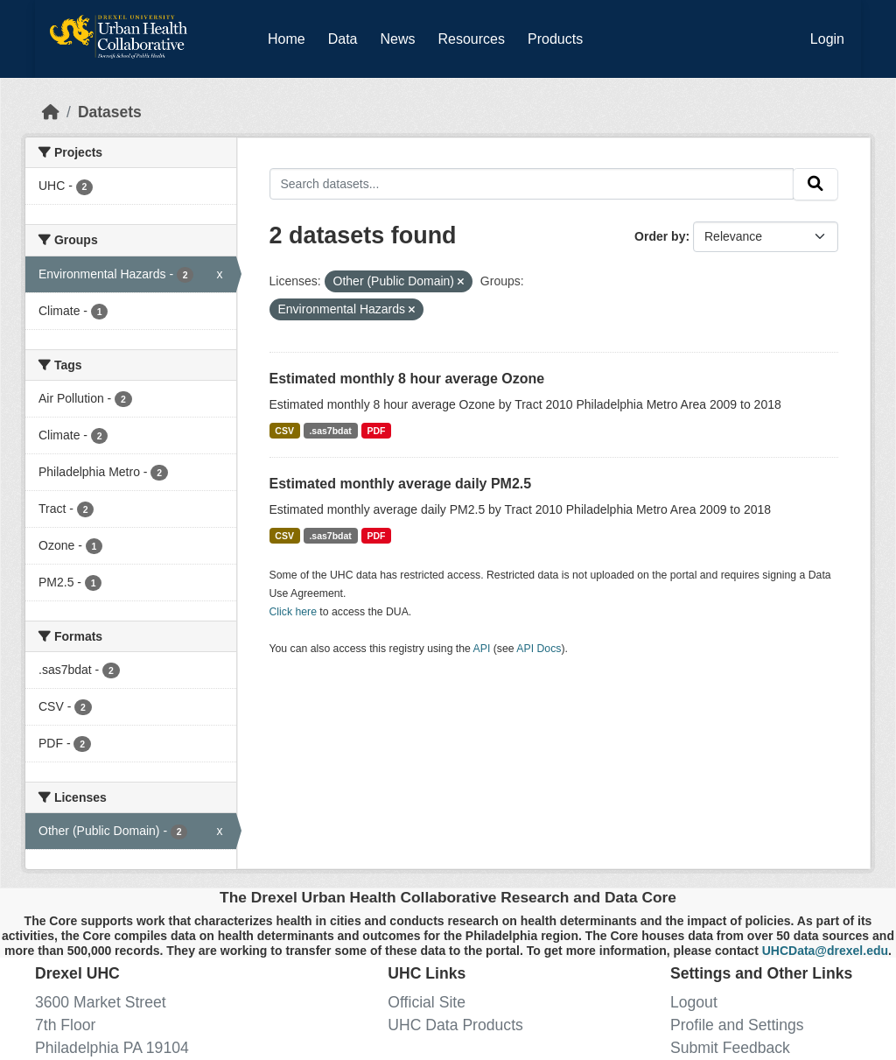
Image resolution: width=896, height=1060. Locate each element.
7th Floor (65, 1025)
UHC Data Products (455, 1025)
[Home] (51, 112)
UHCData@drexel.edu (825, 951)
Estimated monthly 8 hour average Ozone (407, 378)
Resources (471, 39)
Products (555, 39)
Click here (293, 612)
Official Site (427, 1002)
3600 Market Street (100, 1002)
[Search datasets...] (532, 183)
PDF (376, 430)
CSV (284, 430)
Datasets (110, 112)
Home (286, 39)
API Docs (538, 648)
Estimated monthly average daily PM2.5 (401, 483)
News (397, 39)
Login (827, 39)
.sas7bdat (330, 430)
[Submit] (815, 184)
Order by (659, 236)
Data (346, 35)
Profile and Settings (737, 1025)
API (482, 648)
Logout (694, 1002)
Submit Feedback (730, 1047)
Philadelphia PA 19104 (112, 1047)
